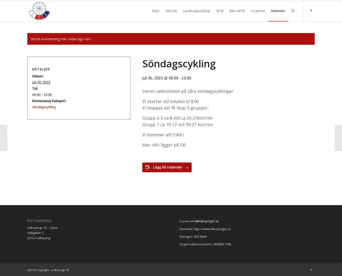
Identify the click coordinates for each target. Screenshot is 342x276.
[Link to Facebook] (311, 10)
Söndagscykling (44, 107)
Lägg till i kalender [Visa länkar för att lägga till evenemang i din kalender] (167, 167)
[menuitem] (155, 10)
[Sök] (293, 10)
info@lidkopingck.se (204, 221)
